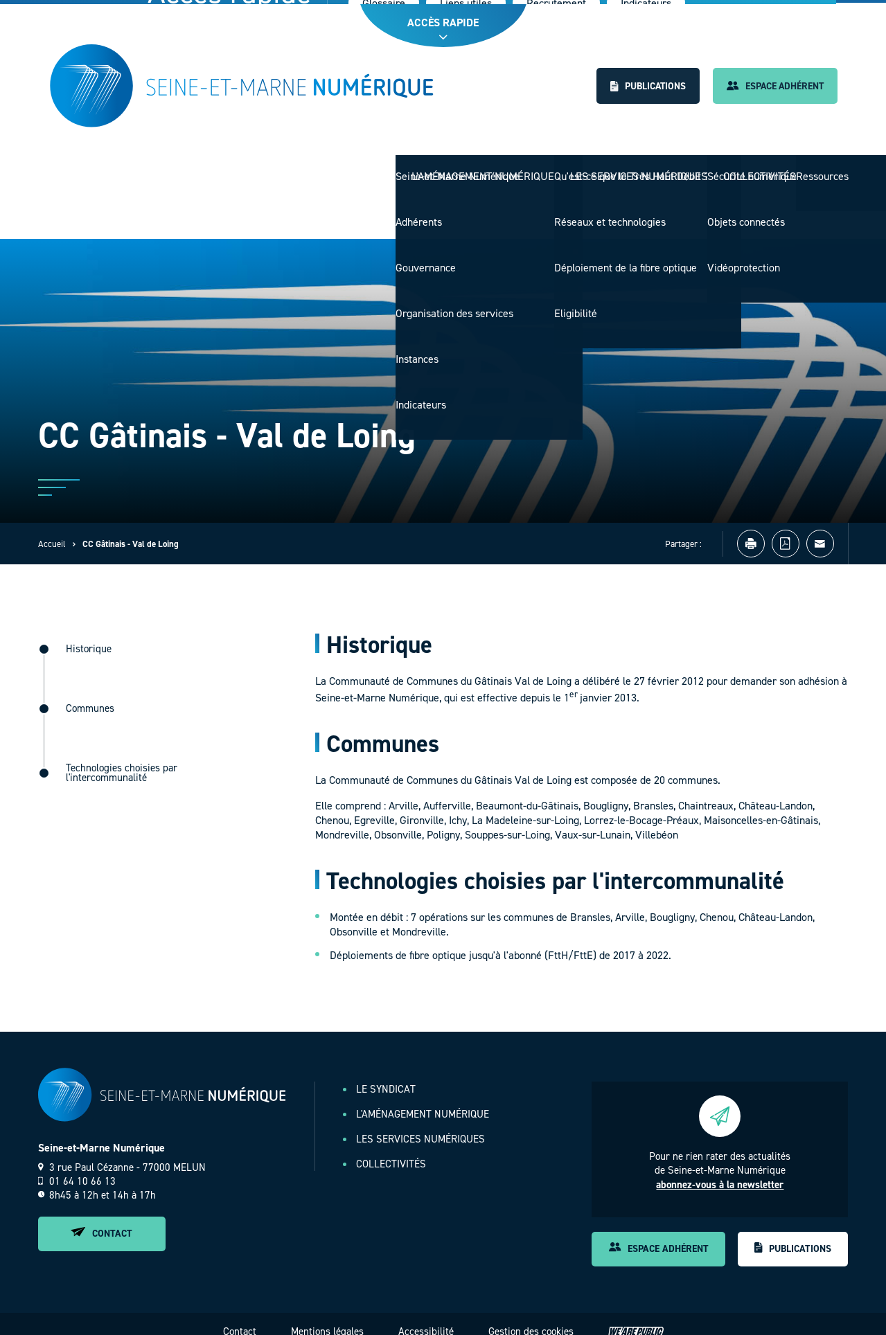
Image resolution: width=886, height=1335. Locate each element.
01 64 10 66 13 (77, 1167)
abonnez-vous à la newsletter (719, 1170)
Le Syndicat (351, 169)
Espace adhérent (773, 86)
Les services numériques (633, 169)
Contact (101, 1219)
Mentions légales (327, 1316)
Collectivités (757, 169)
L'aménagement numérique (473, 169)
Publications (641, 86)
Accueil (52, 529)
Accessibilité (426, 1316)
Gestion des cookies (531, 1316)
